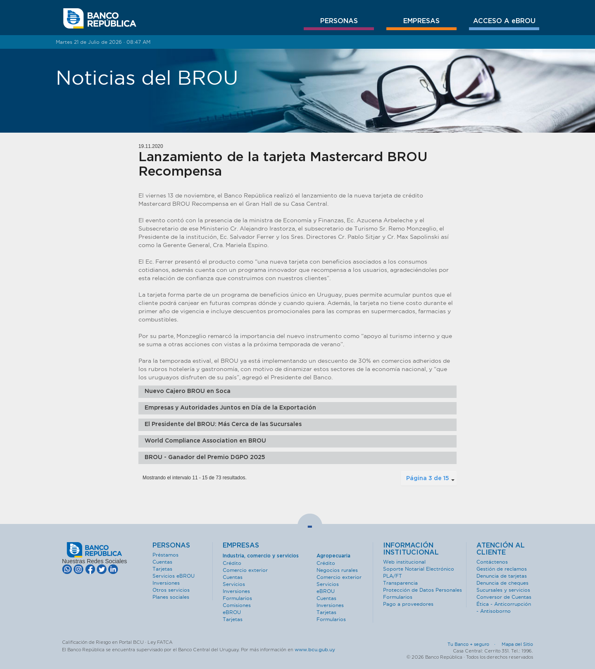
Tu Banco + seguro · (473, 644)
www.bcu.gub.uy (315, 649)
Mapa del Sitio (517, 644)
